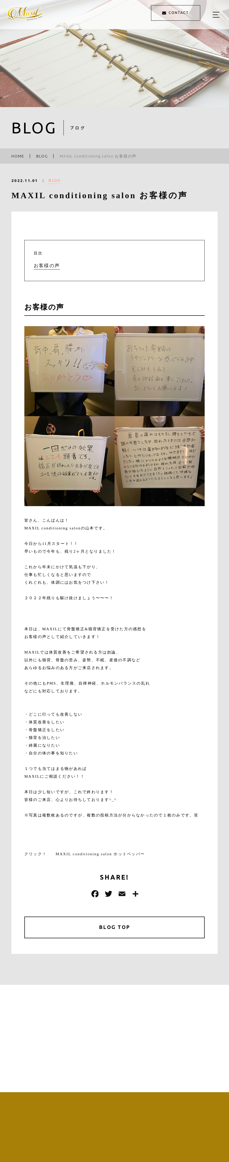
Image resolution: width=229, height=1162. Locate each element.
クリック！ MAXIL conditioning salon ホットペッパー (86, 854)
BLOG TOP (115, 927)
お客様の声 (47, 265)
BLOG (54, 184)
